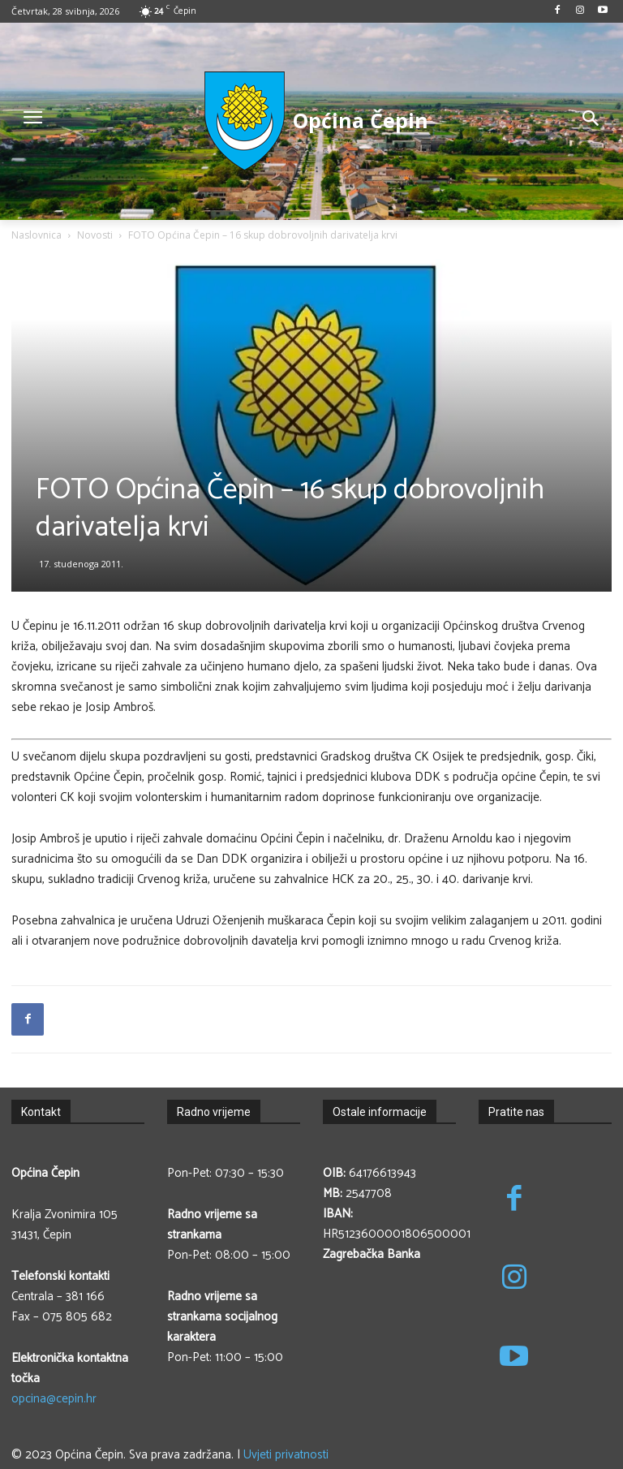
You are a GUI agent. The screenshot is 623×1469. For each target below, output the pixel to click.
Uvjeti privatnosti (286, 1455)
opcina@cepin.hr (54, 1399)
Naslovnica (36, 235)
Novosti (95, 235)
